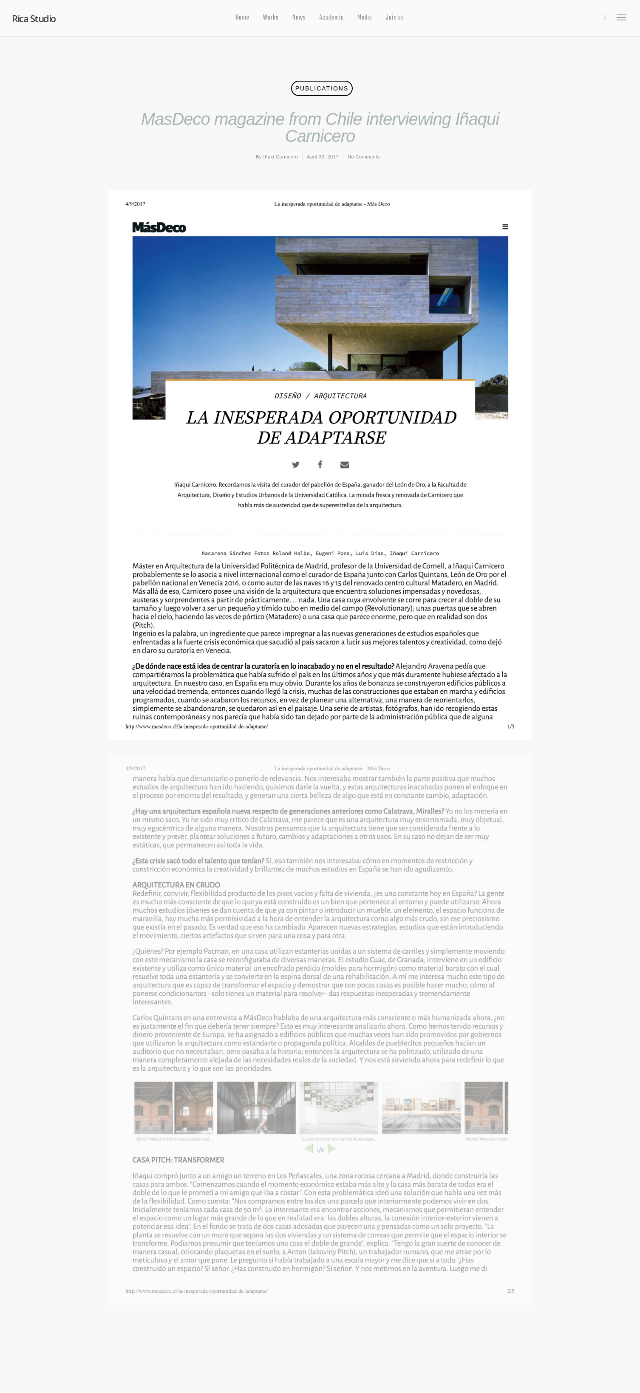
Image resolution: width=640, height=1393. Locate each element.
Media (364, 17)
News (299, 17)
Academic (332, 17)
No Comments (364, 156)
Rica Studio (34, 18)
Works (271, 17)
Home (242, 17)
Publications (322, 88)
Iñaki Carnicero (280, 156)
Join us (395, 17)
